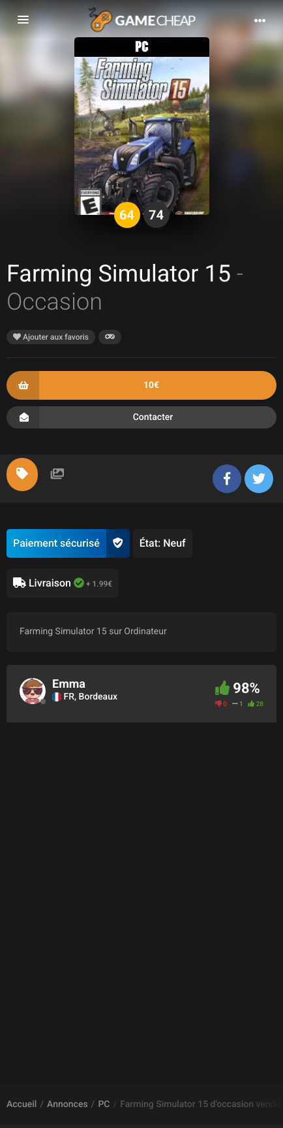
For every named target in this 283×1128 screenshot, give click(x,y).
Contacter (141, 417)
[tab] (22, 474)
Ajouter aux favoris (51, 337)
